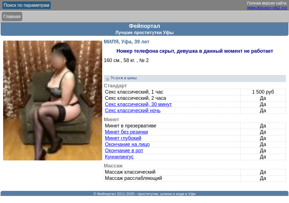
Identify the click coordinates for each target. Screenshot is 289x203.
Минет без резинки (126, 132)
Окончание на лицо (127, 144)
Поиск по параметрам (26, 5)
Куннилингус (119, 157)
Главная (12, 16)
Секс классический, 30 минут (138, 104)
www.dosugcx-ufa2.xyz (267, 7)
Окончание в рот (124, 150)
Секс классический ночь (133, 110)
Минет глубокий (123, 138)
